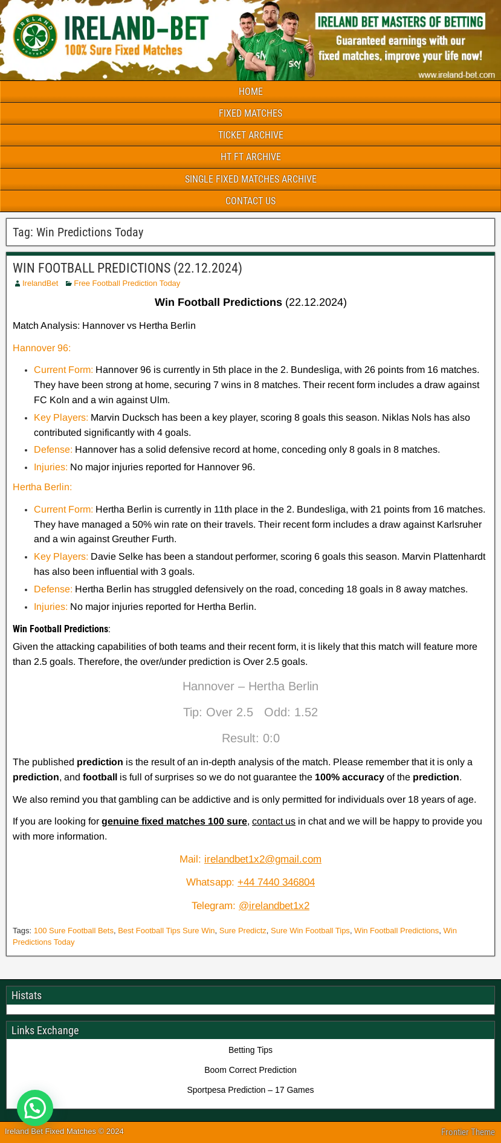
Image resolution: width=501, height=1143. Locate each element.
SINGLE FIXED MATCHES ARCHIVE (251, 179)
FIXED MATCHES (250, 113)
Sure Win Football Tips (310, 930)
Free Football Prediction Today (127, 283)
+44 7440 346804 (276, 882)
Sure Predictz (243, 930)
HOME (251, 91)
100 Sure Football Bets (74, 930)
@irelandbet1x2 (274, 905)
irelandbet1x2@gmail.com (263, 859)
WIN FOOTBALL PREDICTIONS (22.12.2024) (127, 268)
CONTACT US (250, 201)
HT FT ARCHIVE (251, 157)
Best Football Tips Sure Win (166, 930)
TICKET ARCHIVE (250, 135)
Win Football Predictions (396, 930)
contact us (274, 821)
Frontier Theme (468, 1132)
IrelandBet (40, 283)
